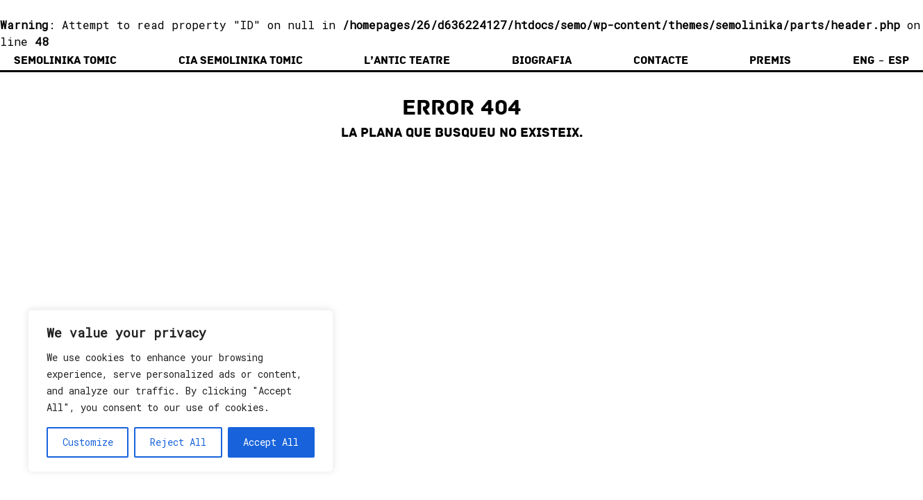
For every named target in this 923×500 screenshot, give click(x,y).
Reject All (178, 442)
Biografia (542, 60)
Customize (88, 442)
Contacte (660, 60)
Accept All (271, 442)
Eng (863, 60)
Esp (898, 60)
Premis (770, 60)
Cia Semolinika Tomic (240, 60)
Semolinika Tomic (65, 60)
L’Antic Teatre (407, 60)
